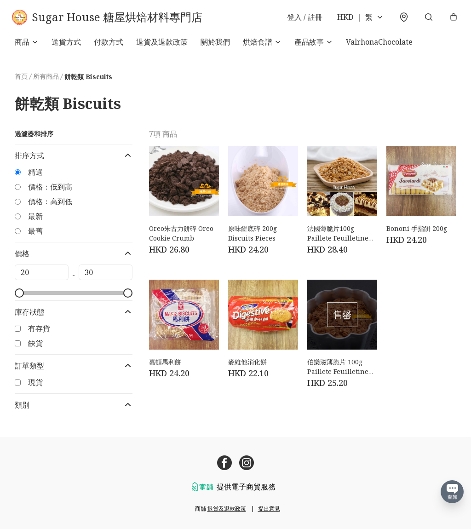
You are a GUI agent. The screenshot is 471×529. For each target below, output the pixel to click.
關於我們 (215, 46)
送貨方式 (66, 46)
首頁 (21, 80)
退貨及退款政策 (162, 46)
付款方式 (108, 46)
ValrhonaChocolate (379, 46)
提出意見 (269, 508)
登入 (302, 19)
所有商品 (46, 80)
